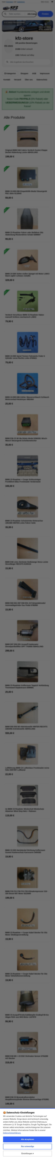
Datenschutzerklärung (12, 1133)
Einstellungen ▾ (27, 1153)
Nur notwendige (27, 1146)
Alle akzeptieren (27, 1139)
